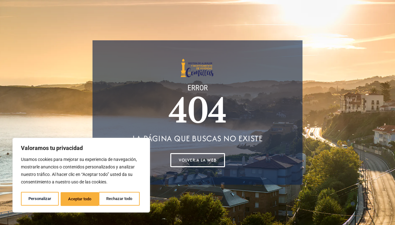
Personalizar (39, 199)
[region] (81, 175)
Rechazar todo (81, 199)
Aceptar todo (123, 199)
